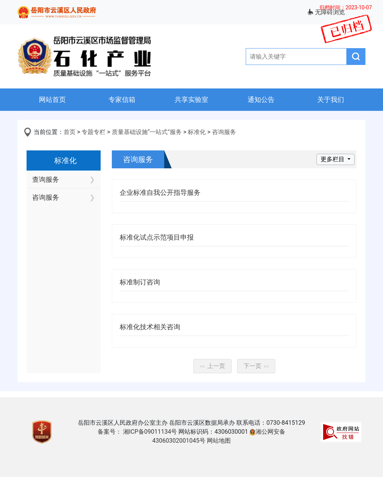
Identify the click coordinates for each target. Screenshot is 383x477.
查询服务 (45, 179)
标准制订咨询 (140, 282)
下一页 (256, 366)
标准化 (197, 131)
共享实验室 (191, 99)
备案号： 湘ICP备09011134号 (137, 431)
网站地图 (219, 440)
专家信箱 (121, 99)
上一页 (212, 366)
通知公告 (261, 99)
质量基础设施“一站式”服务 (147, 131)
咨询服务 (224, 131)
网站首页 (52, 99)
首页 (70, 131)
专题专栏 (93, 131)
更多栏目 (333, 159)
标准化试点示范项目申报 (157, 237)
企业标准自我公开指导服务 (160, 192)
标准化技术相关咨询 (150, 327)
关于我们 (330, 99)
